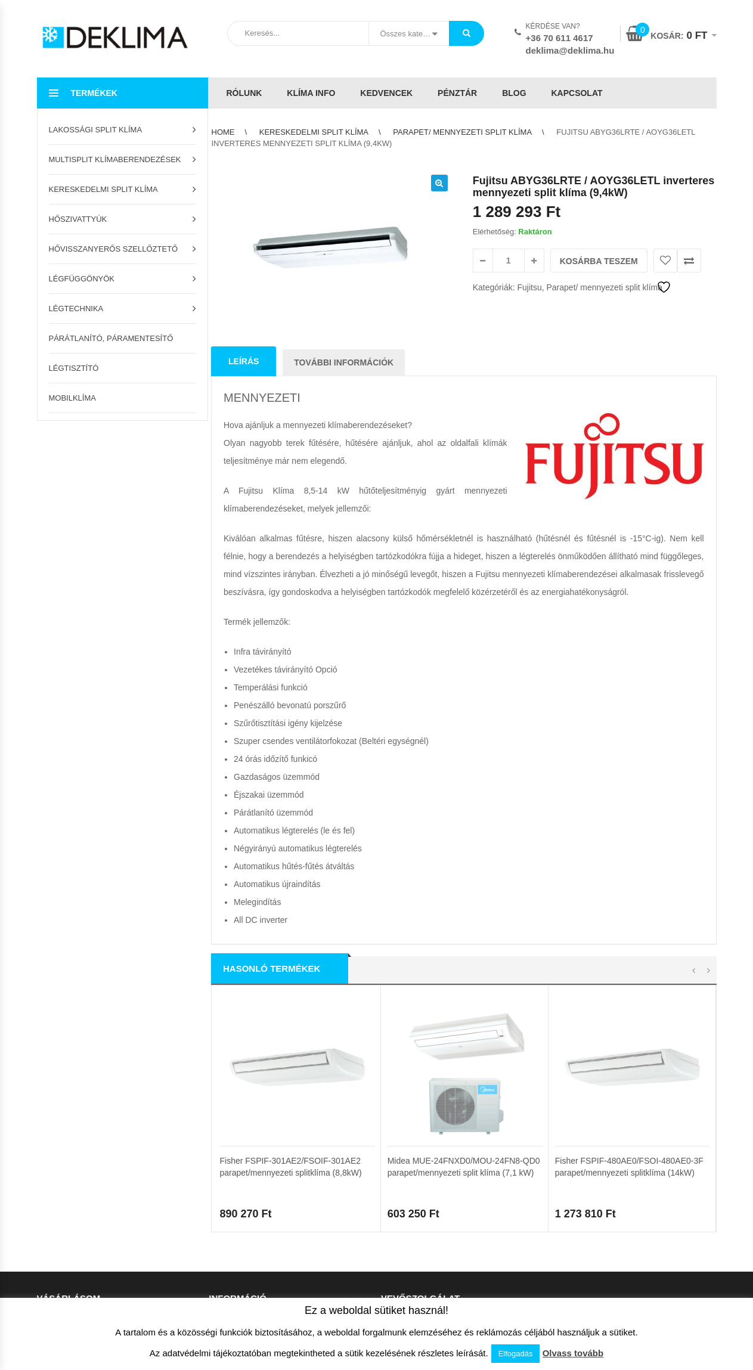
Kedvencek (386, 93)
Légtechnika (76, 308)
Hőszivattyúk (78, 219)
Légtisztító (74, 368)
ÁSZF (391, 1173)
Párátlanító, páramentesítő (111, 338)
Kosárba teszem (599, 261)
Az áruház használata (246, 1173)
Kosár (47, 1173)
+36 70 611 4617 (559, 38)
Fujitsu (529, 287)
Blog (514, 93)
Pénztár (457, 93)
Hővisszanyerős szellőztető (113, 248)
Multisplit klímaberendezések (115, 159)
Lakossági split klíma (95, 129)
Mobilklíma (72, 397)
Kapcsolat (576, 93)
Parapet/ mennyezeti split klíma (462, 132)
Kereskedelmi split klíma (103, 189)
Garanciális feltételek (245, 1229)
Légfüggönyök (82, 278)
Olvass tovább (573, 1353)
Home (223, 132)
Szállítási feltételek (241, 1192)
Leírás (243, 361)
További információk (343, 362)
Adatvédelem (403, 1192)
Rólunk (244, 93)
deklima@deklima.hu (570, 50)
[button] (439, 183)
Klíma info (311, 93)
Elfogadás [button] (515, 1353)
